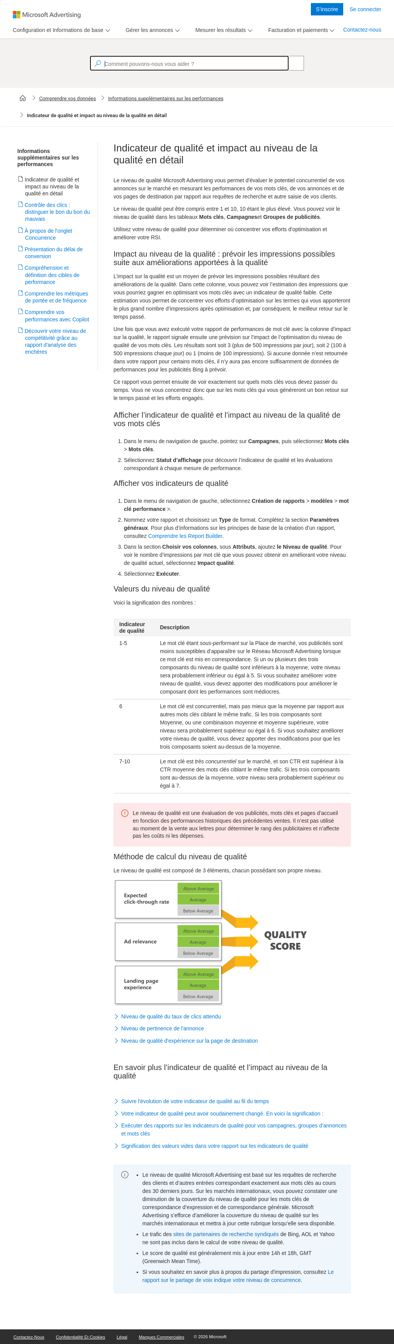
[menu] (60, 30)
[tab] (56, 30)
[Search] (292, 63)
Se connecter (366, 9)
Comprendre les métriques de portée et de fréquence (56, 297)
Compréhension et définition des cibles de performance (52, 275)
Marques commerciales (161, 1337)
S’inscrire (327, 9)
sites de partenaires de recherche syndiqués (226, 1234)
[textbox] (189, 63)
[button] (232, 1017)
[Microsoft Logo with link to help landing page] (46, 14)
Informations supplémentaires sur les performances (166, 98)
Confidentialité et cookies (80, 1337)
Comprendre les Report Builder (185, 536)
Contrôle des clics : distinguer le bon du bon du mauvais (57, 212)
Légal (122, 1337)
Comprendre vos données (67, 98)
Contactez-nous (362, 30)
